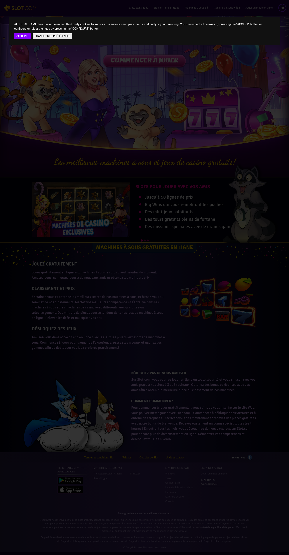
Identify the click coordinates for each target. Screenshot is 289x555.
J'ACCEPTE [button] (22, 36)
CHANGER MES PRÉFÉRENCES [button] (52, 36)
